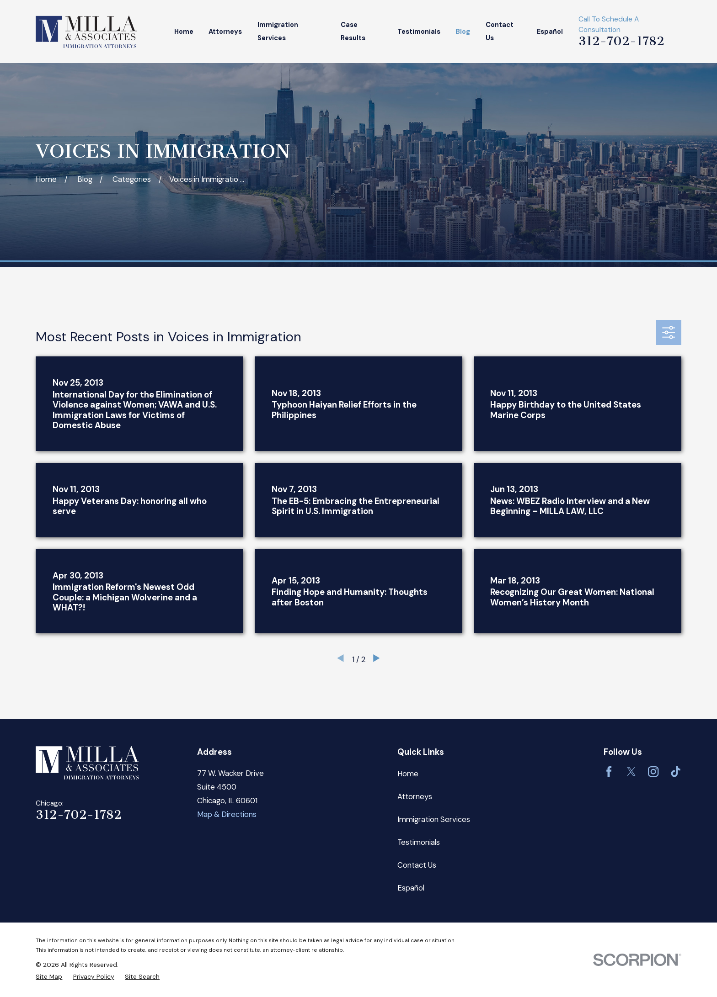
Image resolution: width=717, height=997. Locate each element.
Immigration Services (433, 819)
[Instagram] (653, 771)
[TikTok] (675, 771)
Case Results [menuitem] (353, 31)
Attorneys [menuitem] (225, 31)
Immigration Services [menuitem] (277, 31)
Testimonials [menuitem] (418, 31)
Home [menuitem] (183, 31)
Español (410, 888)
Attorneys (414, 796)
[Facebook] (609, 771)
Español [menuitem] (550, 31)
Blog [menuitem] (462, 31)
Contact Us (416, 865)
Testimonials (418, 842)
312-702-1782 (621, 41)
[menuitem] (49, 976)
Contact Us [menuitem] (500, 31)
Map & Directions (227, 814)
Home (407, 774)
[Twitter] (631, 771)
